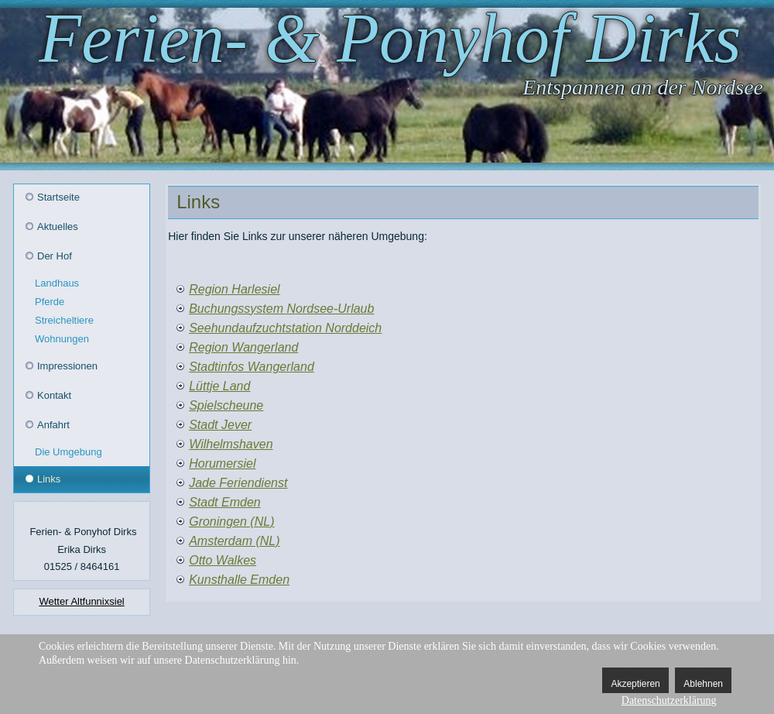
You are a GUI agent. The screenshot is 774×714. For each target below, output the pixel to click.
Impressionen (67, 366)
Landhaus (57, 283)
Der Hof (54, 256)
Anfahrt (53, 425)
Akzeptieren (635, 683)
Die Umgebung (68, 452)
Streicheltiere (64, 320)
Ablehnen (703, 683)
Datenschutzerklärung (669, 700)
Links (48, 479)
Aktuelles (57, 226)
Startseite (58, 197)
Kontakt (54, 395)
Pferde (49, 301)
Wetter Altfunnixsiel (81, 601)
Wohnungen (62, 339)
